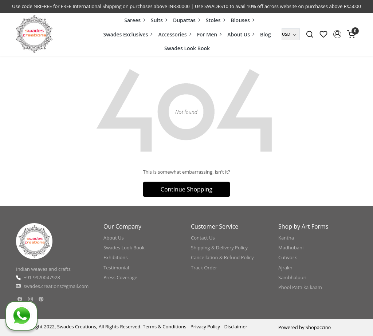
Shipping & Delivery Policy (219, 247)
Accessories (174, 34)
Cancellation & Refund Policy (222, 257)
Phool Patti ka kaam (300, 287)
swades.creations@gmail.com (56, 286)
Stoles (215, 20)
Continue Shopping (186, 189)
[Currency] (291, 34)
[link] (310, 34)
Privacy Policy (205, 326)
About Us (240, 34)
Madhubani (290, 247)
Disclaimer (235, 326)
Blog (265, 34)
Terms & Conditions (164, 326)
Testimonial (116, 267)
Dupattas (186, 20)
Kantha (286, 237)
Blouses (242, 20)
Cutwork (287, 257)
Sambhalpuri (292, 277)
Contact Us (203, 237)
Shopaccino (318, 327)
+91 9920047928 (42, 277)
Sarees (134, 20)
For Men (209, 34)
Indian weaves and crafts (43, 269)
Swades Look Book (187, 48)
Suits (159, 20)
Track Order (204, 267)
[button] (337, 34)
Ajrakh (285, 267)
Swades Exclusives (127, 34)
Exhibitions (115, 257)
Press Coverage (120, 277)
